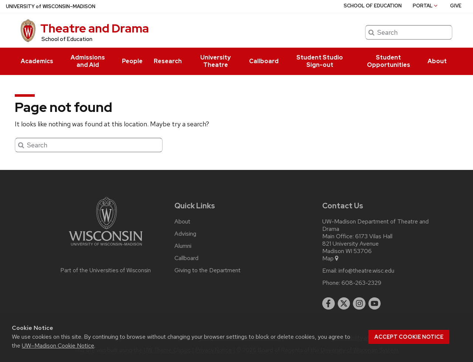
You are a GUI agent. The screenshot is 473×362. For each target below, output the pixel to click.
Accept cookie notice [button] (408, 337)
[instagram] (359, 303)
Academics (37, 61)
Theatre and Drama (94, 28)
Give (456, 6)
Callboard (264, 61)
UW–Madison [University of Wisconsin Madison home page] (50, 6)
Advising (185, 234)
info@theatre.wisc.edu (366, 270)
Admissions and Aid (88, 61)
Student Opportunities (388, 61)
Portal (426, 6)
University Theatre (215, 61)
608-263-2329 (361, 283)
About (437, 61)
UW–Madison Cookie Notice (58, 345)
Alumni (182, 246)
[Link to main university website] (106, 247)
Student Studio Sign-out (319, 61)
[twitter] (344, 303)
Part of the (106, 270)
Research (168, 61)
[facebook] (328, 303)
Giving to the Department (207, 270)
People (132, 61)
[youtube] (374, 303)
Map (331, 258)
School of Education (66, 39)
